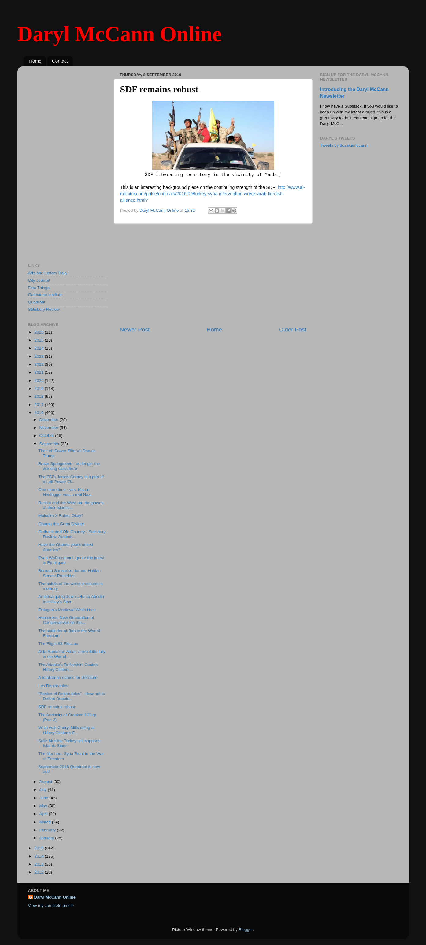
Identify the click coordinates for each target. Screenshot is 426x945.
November (49, 427)
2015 (39, 848)
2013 (39, 864)
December (49, 419)
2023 (39, 356)
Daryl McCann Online (119, 34)
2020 (39, 380)
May (43, 806)
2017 (39, 404)
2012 (39, 872)
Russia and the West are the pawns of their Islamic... (70, 505)
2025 (39, 340)
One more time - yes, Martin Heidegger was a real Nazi (64, 492)
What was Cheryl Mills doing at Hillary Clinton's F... (66, 730)
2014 (39, 856)
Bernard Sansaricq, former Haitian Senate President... (69, 573)
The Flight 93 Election (58, 643)
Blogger (246, 929)
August (46, 781)
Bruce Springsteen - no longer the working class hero (69, 466)
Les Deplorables (53, 685)
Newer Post (135, 329)
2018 (39, 396)
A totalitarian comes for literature (68, 677)
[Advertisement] (213, 274)
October (47, 435)
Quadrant (36, 302)
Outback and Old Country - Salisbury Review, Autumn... (72, 534)
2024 (39, 348)
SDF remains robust (56, 707)
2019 (39, 388)
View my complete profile (51, 905)
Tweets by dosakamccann (344, 145)
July (43, 789)
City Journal (39, 280)
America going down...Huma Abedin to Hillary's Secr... (71, 599)
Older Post (292, 329)
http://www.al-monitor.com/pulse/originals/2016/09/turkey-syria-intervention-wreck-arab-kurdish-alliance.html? (212, 194)
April (44, 813)
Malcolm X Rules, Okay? (60, 515)
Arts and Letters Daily (48, 273)
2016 (39, 412)
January (47, 838)
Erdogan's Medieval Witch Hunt (67, 609)
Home (35, 61)
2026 (39, 332)
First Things (39, 287)
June (44, 798)
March (45, 822)
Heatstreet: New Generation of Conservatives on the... (66, 620)
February (48, 830)
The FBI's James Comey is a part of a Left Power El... (71, 479)
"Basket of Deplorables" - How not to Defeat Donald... (71, 696)
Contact (60, 61)
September (50, 443)
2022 (39, 364)
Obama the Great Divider (61, 524)
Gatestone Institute (45, 294)
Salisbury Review (44, 309)
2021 (39, 372)
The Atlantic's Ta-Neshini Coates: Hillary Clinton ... (68, 667)
